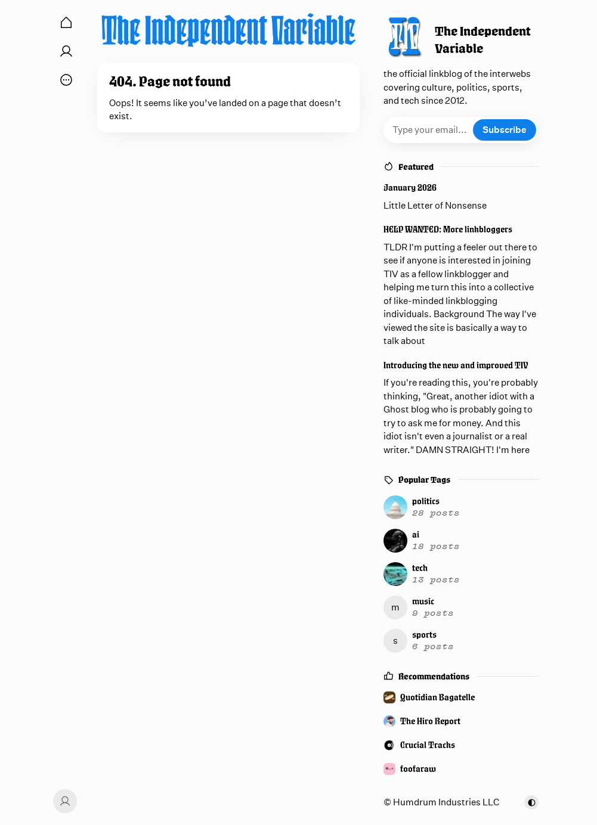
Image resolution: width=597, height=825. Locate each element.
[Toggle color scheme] (531, 802)
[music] (459, 607)
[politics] (459, 507)
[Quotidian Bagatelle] (461, 697)
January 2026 (410, 187)
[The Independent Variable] (228, 30)
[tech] (459, 574)
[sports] (459, 640)
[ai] (459, 540)
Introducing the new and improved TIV (455, 365)
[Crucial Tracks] (461, 745)
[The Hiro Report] (461, 721)
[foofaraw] (461, 769)
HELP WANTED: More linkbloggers (447, 229)
